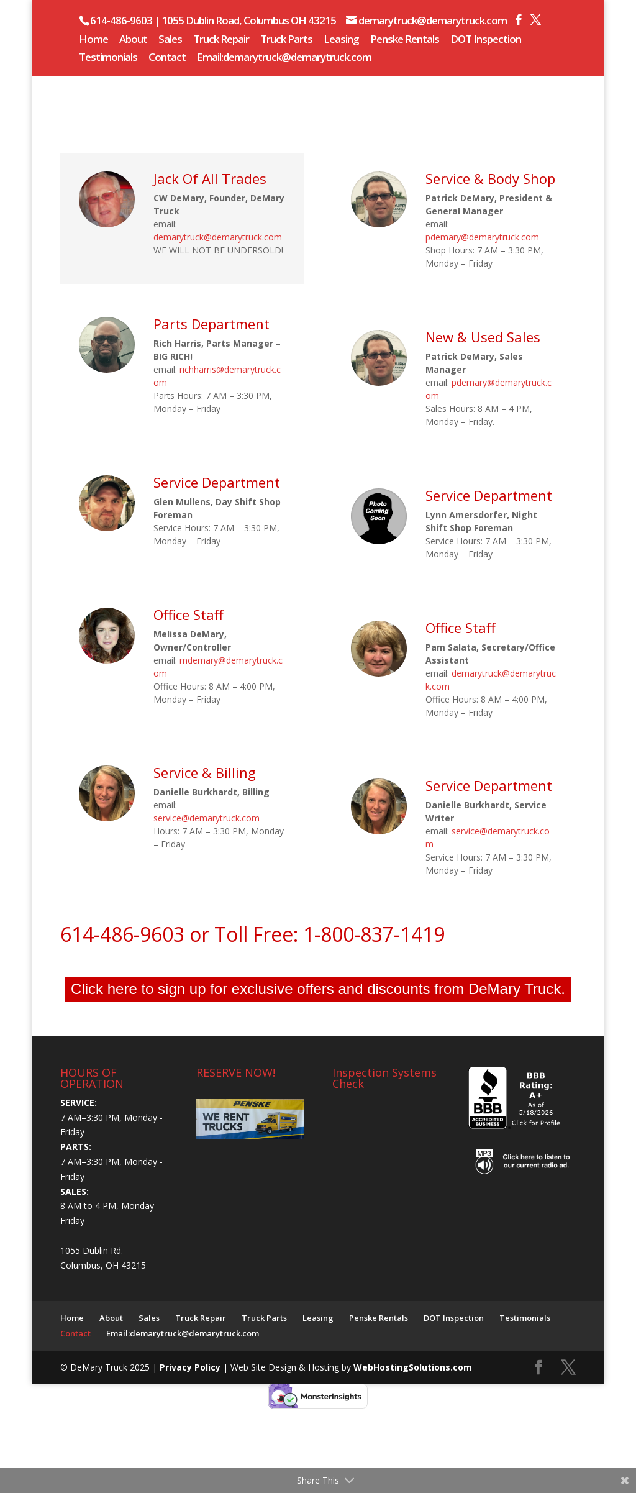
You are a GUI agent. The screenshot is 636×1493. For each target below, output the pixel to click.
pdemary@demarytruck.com (482, 237)
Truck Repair (221, 40)
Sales (170, 40)
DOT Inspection (485, 40)
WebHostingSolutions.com (412, 1367)
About (133, 40)
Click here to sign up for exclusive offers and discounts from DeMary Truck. (318, 988)
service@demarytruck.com (206, 818)
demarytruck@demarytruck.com (217, 237)
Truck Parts (286, 40)
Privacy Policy (191, 1367)
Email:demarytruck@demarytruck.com (284, 58)
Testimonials (108, 58)
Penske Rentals (404, 40)
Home (93, 40)
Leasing (341, 40)
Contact (167, 58)
